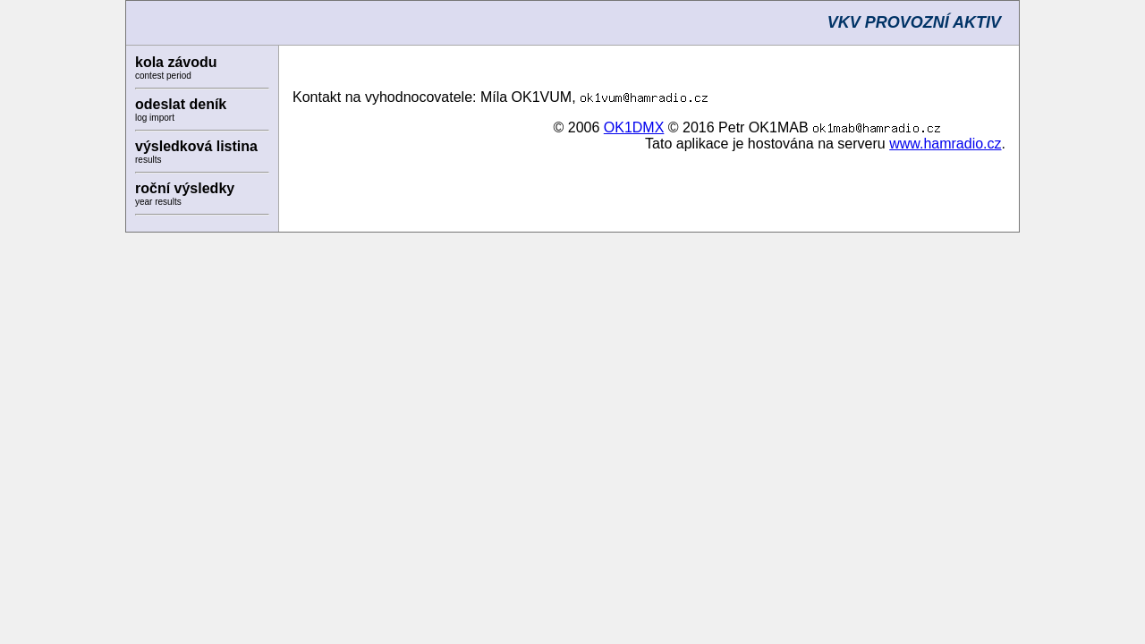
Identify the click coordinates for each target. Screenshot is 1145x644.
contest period (163, 75)
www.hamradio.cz (945, 143)
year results (158, 202)
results (148, 160)
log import (154, 118)
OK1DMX (634, 127)
